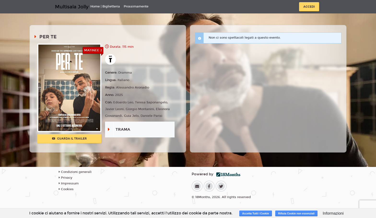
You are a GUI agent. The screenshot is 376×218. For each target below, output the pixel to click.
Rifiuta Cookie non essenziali (296, 213)
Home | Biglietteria (105, 6)
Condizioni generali (75, 172)
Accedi (309, 6)
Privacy (65, 178)
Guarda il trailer (69, 138)
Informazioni (333, 213)
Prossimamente (136, 6)
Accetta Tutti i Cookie (255, 213)
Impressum (69, 183)
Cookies (66, 189)
